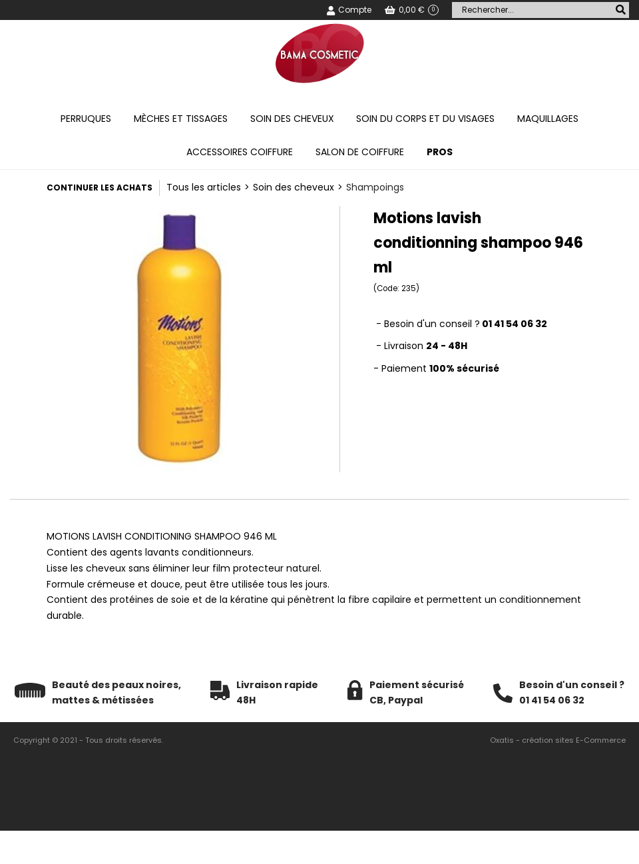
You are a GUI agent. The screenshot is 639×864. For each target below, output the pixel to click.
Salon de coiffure (360, 152)
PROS (440, 152)
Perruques (86, 118)
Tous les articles (203, 187)
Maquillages (547, 118)
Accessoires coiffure (239, 152)
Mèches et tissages (181, 118)
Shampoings (375, 187)
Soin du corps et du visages (425, 118)
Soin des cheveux (292, 118)
